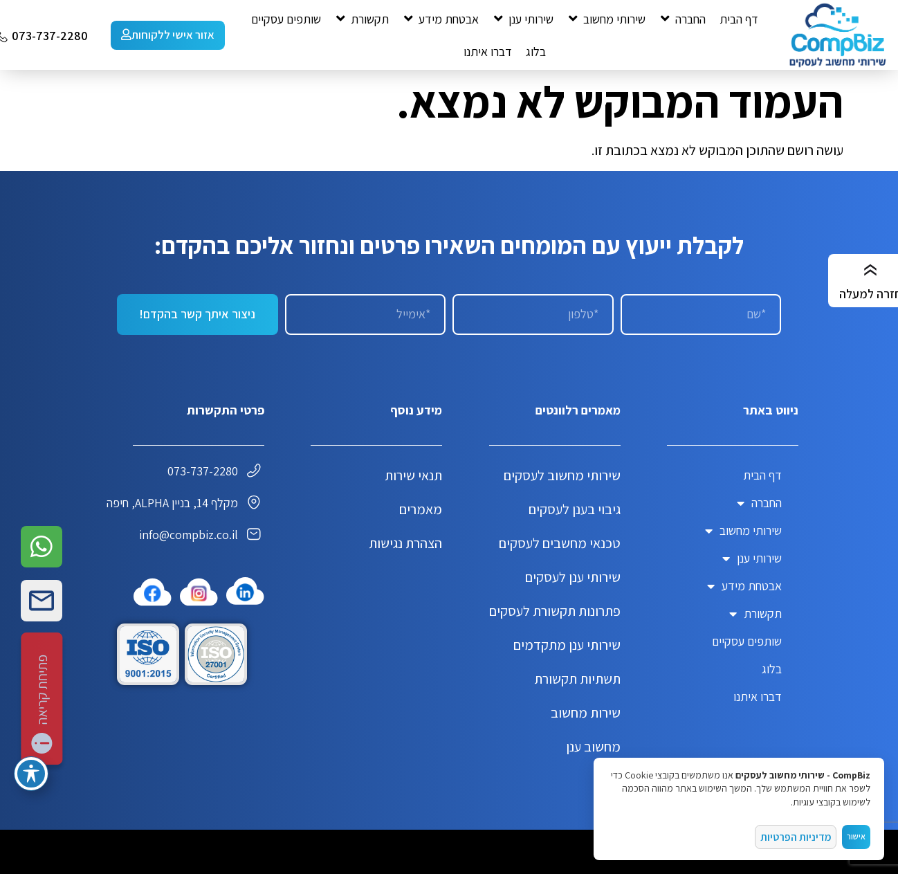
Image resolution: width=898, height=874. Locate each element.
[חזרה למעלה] (870, 270)
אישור (856, 835)
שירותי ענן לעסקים (573, 577)
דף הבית (762, 475)
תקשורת (755, 614)
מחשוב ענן (593, 747)
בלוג (772, 669)
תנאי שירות (413, 475)
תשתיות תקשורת (577, 679)
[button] (682, 19)
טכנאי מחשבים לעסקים (560, 543)
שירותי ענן (752, 558)
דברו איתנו (757, 696)
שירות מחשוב (586, 713)
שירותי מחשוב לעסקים (562, 475)
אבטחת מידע (744, 586)
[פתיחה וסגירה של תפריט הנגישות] (31, 773)
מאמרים (420, 509)
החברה (759, 503)
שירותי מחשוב (743, 531)
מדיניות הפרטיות (797, 835)
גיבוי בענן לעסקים (575, 509)
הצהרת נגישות (405, 543)
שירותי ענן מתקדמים (567, 645)
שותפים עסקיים (747, 641)
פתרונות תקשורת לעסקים (555, 611)
